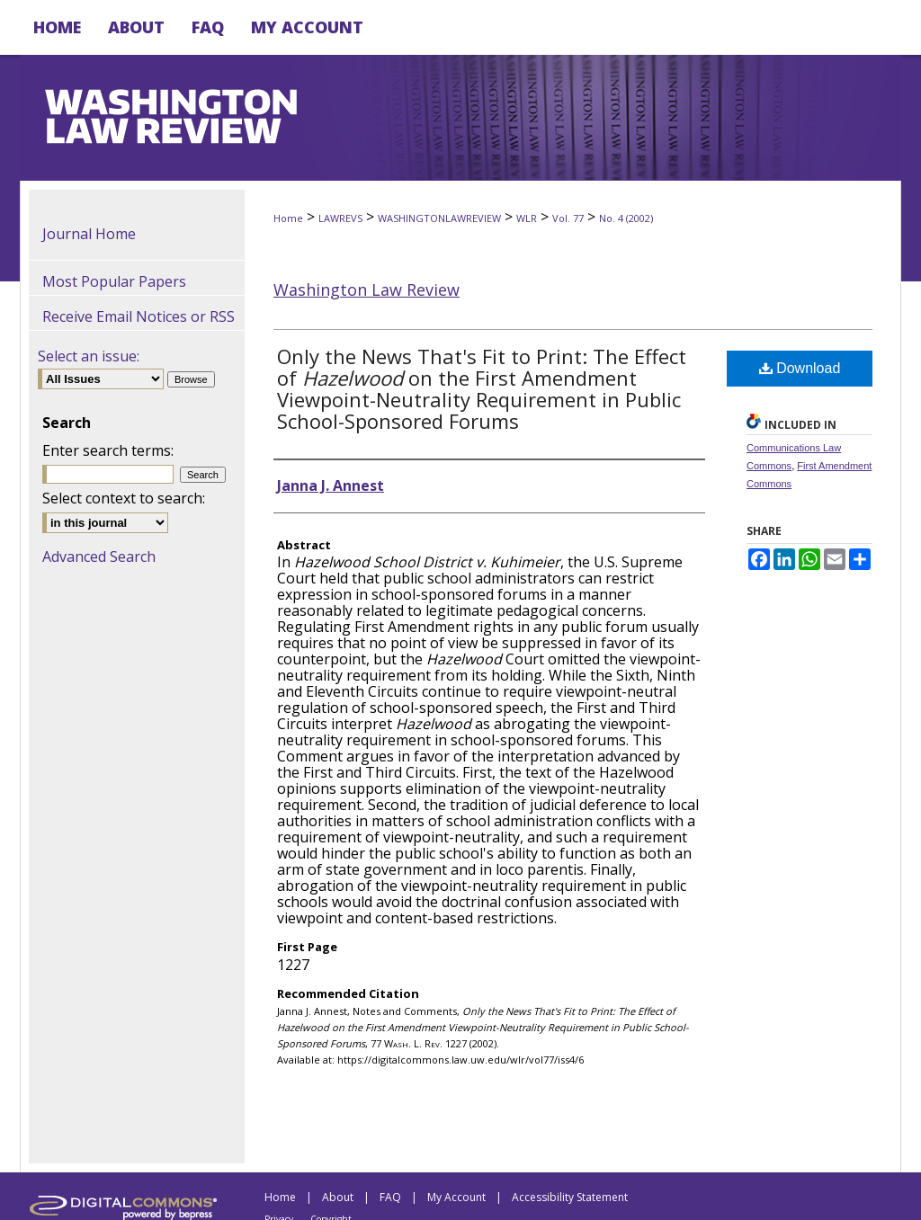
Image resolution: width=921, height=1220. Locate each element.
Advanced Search (99, 556)
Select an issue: (88, 356)
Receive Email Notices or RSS (138, 316)
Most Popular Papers (114, 281)
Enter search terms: (108, 450)
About (337, 1197)
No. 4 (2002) (626, 218)
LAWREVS (340, 218)
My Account (456, 1197)
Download (800, 368)
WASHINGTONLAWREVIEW (439, 218)
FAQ (390, 1197)
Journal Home (89, 234)
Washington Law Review (366, 289)
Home (288, 218)
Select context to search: (123, 498)
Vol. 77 (568, 218)
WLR (526, 218)
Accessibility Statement (570, 1197)
